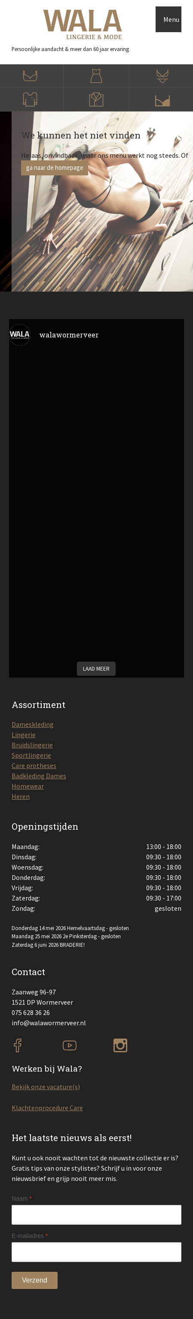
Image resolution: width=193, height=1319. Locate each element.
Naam (22, 1198)
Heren (21, 796)
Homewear (28, 786)
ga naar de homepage (54, 167)
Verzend (34, 1280)
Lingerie (24, 734)
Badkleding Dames (39, 775)
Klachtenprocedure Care (47, 1107)
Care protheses (34, 765)
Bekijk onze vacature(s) (46, 1086)
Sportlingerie (31, 755)
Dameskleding (33, 724)
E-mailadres (30, 1235)
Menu (171, 19)
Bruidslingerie (32, 745)
